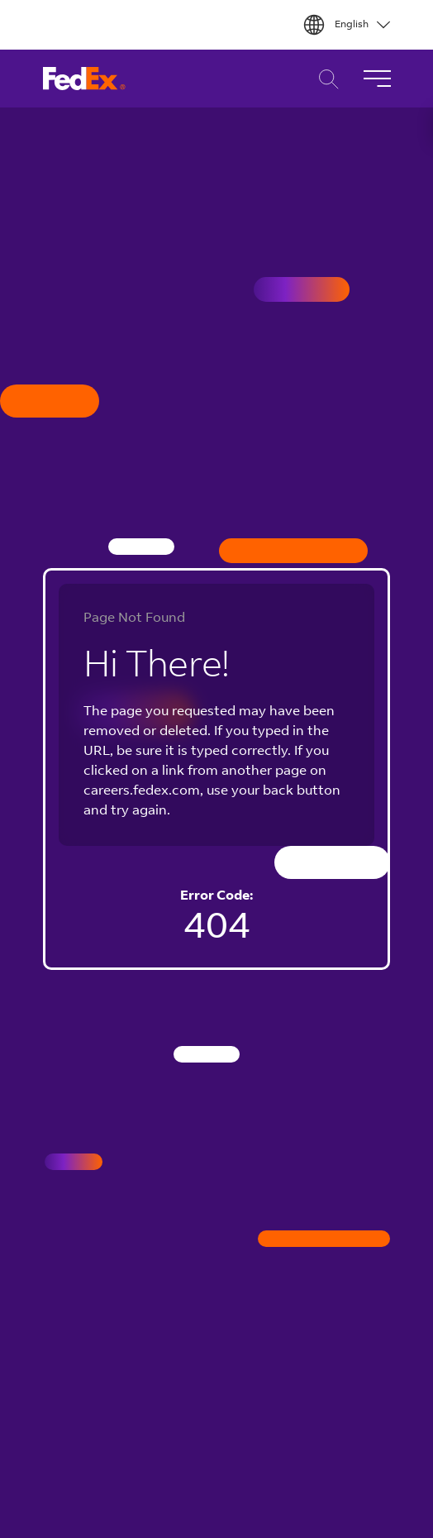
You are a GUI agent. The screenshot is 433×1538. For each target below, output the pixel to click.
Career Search (324, 79)
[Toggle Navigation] (377, 78)
